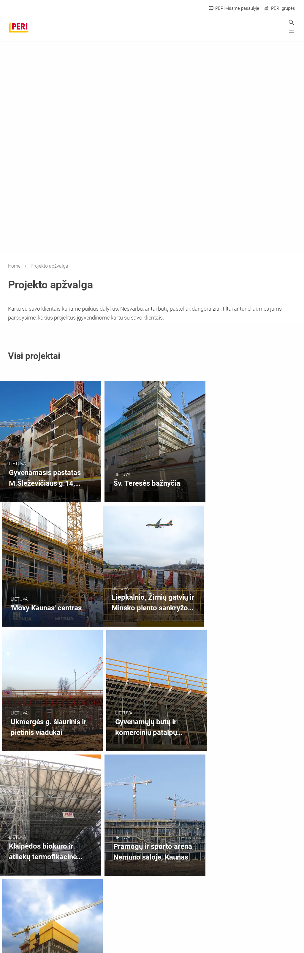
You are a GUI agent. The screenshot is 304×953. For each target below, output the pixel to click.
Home (15, 266)
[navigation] (223, 882)
